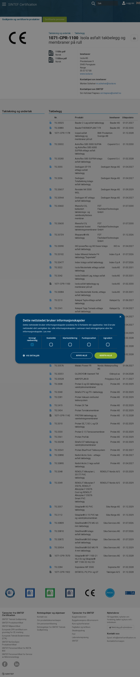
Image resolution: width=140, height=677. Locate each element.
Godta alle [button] (106, 355)
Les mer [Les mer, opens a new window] (47, 331)
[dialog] (70, 338)
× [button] (120, 317)
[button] (31, 355)
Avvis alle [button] (81, 355)
